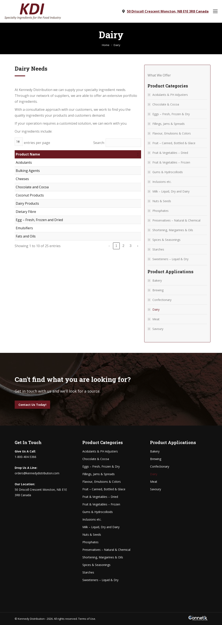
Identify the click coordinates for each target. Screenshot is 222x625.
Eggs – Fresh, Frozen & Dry (171, 114)
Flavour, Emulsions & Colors (171, 133)
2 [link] (123, 246)
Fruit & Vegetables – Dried (170, 153)
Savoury (157, 329)
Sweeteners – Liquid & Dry (170, 259)
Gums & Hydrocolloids (167, 172)
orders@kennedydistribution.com (37, 473)
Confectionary (161, 300)
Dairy (156, 309)
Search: (99, 142)
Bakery (157, 280)
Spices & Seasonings (166, 240)
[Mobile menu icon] (215, 11)
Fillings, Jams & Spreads (168, 124)
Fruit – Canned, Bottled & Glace (173, 143)
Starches (158, 249)
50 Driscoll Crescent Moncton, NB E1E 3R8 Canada (168, 11)
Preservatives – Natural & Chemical (176, 220)
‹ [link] (109, 246)
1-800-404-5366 (25, 457)
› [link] (137, 246)
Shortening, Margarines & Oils (172, 230)
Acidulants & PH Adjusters (170, 95)
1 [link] (116, 246)
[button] (137, 154)
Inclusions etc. (161, 182)
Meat (156, 319)
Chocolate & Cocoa (165, 104)
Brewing (158, 290)
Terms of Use (86, 619)
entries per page (37, 142)
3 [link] (130, 246)
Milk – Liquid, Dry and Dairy (171, 191)
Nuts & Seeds (161, 201)
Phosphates (160, 211)
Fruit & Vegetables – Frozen (171, 162)
